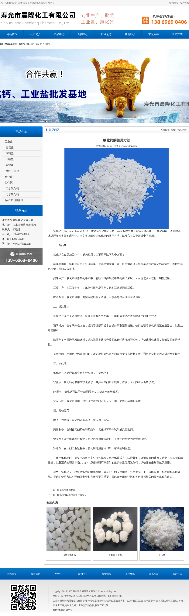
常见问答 (153, 34)
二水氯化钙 (12, 188)
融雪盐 (10, 147)
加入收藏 (184, 3)
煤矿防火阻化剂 (14, 200)
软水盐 (10, 165)
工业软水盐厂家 (69, 555)
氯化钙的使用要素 (66, 490)
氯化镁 (9, 176)
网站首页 (12, 34)
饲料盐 (10, 153)
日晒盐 (10, 159)
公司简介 (35, 34)
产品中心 (59, 34)
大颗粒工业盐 (115, 555)
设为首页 (173, 3)
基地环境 (130, 34)
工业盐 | (14, 44)
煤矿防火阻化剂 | (44, 44)
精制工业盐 (12, 171)
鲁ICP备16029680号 (62, 610)
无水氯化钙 (12, 194)
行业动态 (106, 34)
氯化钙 (9, 182)
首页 (173, 130)
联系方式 (177, 34)
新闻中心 (82, 34)
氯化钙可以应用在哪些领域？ (72, 495)
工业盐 (9, 141)
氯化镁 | (23, 44)
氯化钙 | (31, 44)
